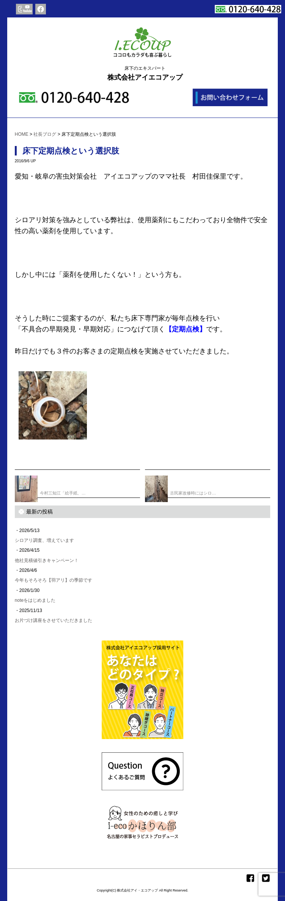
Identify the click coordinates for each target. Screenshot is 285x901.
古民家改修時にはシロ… (180, 486)
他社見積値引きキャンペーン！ (47, 560)
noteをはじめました (35, 600)
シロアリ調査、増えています (44, 540)
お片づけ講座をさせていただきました (53, 620)
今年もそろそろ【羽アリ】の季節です (53, 580)
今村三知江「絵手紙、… (50, 486)
